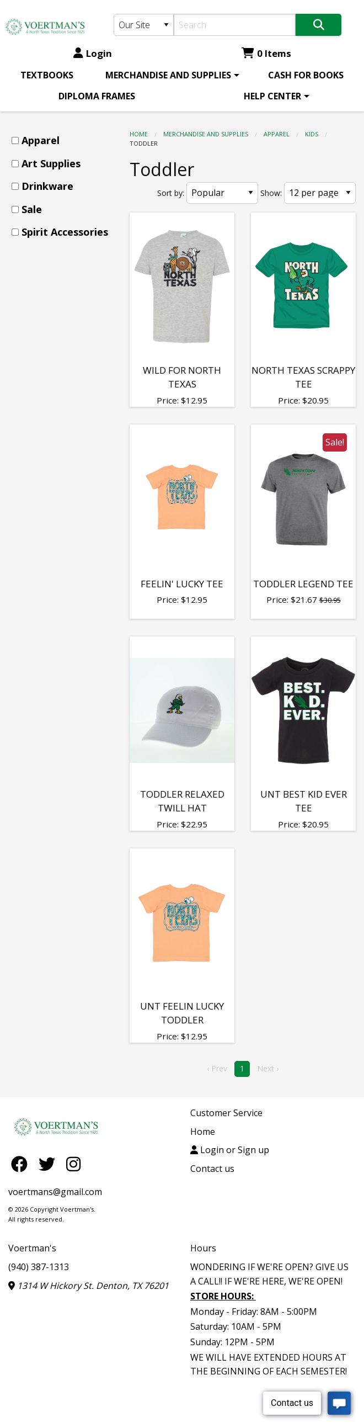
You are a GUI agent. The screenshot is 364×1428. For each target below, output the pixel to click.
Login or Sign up (229, 1150)
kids (311, 134)
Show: (271, 193)
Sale (32, 209)
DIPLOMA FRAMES (96, 96)
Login (92, 53)
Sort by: (170, 193)
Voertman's (32, 1248)
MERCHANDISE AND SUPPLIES (168, 75)
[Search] (235, 25)
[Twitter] (50, 1164)
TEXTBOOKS (46, 75)
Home (139, 134)
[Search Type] (144, 25)
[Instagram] (73, 1164)
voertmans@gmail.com (55, 1192)
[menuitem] (47, 75)
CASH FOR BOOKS (306, 75)
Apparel (277, 134)
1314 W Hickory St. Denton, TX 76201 (88, 1286)
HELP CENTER (272, 96)
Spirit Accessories (65, 231)
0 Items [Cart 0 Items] (266, 53)
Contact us (212, 1168)
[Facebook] (22, 1164)
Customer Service (226, 1113)
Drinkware (47, 186)
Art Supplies (51, 163)
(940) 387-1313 (38, 1267)
